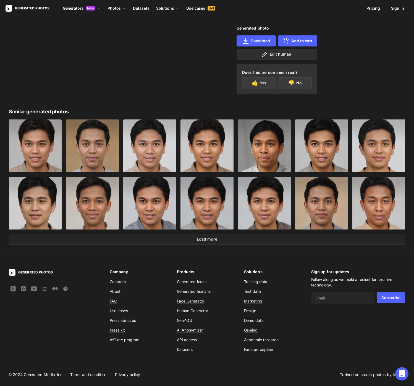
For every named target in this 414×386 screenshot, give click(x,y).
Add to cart (297, 41)
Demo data (254, 320)
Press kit (117, 330)
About (115, 291)
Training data (256, 282)
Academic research (261, 340)
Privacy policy (127, 374)
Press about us (123, 320)
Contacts (118, 282)
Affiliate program (125, 340)
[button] (401, 373)
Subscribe (390, 298)
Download (256, 41)
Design (250, 311)
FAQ (113, 301)
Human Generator (192, 311)
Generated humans (194, 291)
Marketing (253, 301)
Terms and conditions (89, 374)
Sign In (397, 8)
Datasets (141, 8)
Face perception (258, 349)
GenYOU (184, 320)
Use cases (200, 8)
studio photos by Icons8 (383, 374)
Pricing (373, 8)
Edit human (276, 54)
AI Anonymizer (190, 330)
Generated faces (192, 282)
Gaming (251, 330)
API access (187, 340)
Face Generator (191, 301)
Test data (252, 291)
